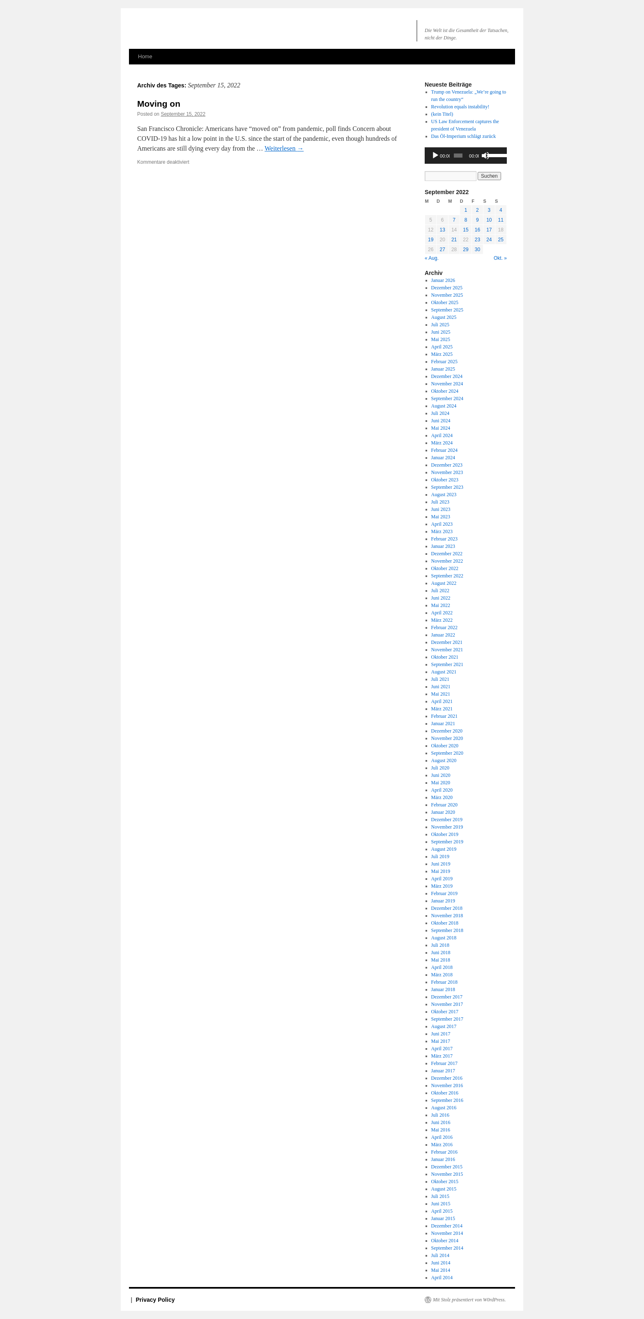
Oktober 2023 (444, 480)
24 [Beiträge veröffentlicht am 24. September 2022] (489, 240)
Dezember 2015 (446, 1167)
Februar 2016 (444, 1152)
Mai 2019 (440, 871)
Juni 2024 (441, 421)
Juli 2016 (440, 1115)
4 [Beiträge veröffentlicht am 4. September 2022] (500, 210)
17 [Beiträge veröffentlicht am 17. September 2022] (489, 230)
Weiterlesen (284, 148)
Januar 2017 (443, 1071)
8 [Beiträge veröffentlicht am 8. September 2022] (466, 220)
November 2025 (447, 295)
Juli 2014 (440, 1255)
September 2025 (447, 310)
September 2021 (447, 664)
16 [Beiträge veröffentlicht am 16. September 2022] (477, 230)
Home (145, 56)
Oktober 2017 (444, 1011)
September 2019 (447, 842)
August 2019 (444, 849)
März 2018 (442, 975)
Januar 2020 (443, 812)
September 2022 (447, 576)
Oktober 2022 (444, 568)
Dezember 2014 (446, 1226)
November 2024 (447, 384)
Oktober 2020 (444, 746)
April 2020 (442, 790)
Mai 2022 (440, 605)
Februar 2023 (444, 539)
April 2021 (442, 701)
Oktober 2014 (444, 1240)
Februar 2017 (444, 1063)
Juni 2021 (441, 686)
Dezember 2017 (446, 997)
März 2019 (442, 886)
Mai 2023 (440, 517)
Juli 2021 (440, 679)
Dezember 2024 (446, 376)
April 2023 (442, 524)
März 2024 (442, 443)
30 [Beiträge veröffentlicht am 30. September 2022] (477, 249)
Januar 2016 (443, 1159)
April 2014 (442, 1277)
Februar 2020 (444, 805)
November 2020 (447, 738)
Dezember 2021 (446, 642)
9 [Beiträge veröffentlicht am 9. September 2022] (477, 220)
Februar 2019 (444, 893)
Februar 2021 (444, 716)
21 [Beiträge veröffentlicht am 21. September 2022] (454, 240)
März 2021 (442, 709)
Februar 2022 (444, 627)
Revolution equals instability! (460, 107)
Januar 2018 (443, 989)
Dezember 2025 (446, 288)
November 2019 (447, 827)
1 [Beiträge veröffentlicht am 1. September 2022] (466, 210)
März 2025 (442, 354)
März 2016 (442, 1144)
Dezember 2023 (446, 465)
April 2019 (442, 879)
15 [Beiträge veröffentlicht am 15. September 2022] (465, 230)
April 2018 (442, 967)
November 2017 (447, 1004)
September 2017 (447, 1019)
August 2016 (444, 1108)
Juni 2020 (441, 775)
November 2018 (447, 915)
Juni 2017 (441, 1034)
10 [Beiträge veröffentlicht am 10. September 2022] (489, 220)
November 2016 (447, 1085)
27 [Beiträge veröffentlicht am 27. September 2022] (442, 249)
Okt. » (500, 258)
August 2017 (444, 1026)
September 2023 (447, 487)
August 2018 (444, 938)
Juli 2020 (440, 768)
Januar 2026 (443, 280)
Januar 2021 (443, 723)
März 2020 (442, 797)
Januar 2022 (443, 635)
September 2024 (447, 398)
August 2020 (444, 760)
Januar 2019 (443, 901)
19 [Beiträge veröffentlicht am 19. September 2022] (430, 240)
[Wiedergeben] (435, 155)
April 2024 (442, 435)
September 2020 (447, 753)
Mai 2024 (440, 428)
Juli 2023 (440, 502)
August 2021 (444, 672)
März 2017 (442, 1056)
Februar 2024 (444, 450)
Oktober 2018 (444, 923)
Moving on (158, 103)
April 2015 (442, 1211)
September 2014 (447, 1248)
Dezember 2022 (446, 553)
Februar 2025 (444, 361)
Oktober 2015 (444, 1181)
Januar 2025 (443, 369)
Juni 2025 (441, 332)
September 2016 (447, 1100)
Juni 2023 (441, 509)
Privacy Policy (155, 1299)
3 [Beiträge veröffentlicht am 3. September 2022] (489, 210)
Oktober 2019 (444, 834)
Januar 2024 (443, 457)
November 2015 (447, 1174)
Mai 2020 (440, 782)
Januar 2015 (443, 1218)
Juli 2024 (440, 413)
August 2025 (444, 317)
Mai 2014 (440, 1270)
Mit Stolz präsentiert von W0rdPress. (469, 1300)
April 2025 (442, 347)
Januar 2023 (443, 546)
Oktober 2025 (444, 302)
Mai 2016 (440, 1130)
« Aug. (432, 258)
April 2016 (442, 1137)
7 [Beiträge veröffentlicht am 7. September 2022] (454, 220)
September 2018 (447, 930)
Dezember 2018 (446, 908)
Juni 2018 (441, 952)
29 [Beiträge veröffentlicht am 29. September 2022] (465, 249)
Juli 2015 (440, 1196)
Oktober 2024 (444, 391)
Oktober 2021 (444, 657)
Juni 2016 (441, 1122)
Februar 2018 (444, 982)
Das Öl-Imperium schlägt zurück (463, 136)
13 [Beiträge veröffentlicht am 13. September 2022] (442, 230)
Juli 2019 (440, 856)
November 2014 (447, 1233)
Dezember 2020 (446, 731)
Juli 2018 (440, 945)
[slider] (458, 155)
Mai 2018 (440, 960)
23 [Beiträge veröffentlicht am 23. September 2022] (477, 240)
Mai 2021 (440, 694)
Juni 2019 (441, 864)
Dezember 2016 (446, 1078)
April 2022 (442, 613)
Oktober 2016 (444, 1093)
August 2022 (444, 583)
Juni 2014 (441, 1263)
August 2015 (444, 1189)
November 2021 (447, 650)
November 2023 (447, 472)
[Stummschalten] (485, 155)
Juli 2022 (440, 590)
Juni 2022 (441, 598)
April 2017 (442, 1048)
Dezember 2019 (446, 819)
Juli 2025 (440, 324)
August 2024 (444, 406)
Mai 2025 (440, 339)
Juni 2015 (441, 1204)
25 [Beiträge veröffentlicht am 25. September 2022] (501, 240)
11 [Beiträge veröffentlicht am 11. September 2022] (501, 220)
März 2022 (442, 620)
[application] (466, 155)
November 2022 (447, 561)
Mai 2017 (440, 1041)
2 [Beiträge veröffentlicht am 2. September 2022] (477, 210)
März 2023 (442, 531)
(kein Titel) (442, 114)
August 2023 (444, 494)
